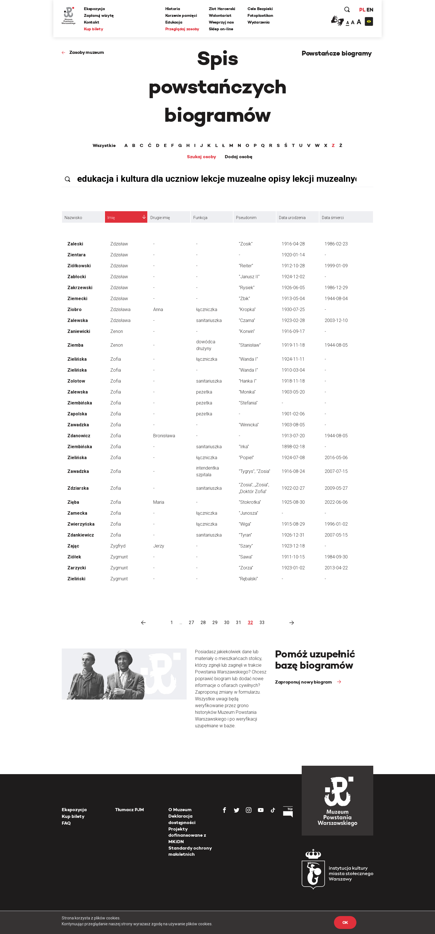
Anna (158, 309)
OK (345, 922)
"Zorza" (246, 567)
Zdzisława (120, 309)
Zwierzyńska (81, 524)
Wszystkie (104, 145)
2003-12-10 (336, 320)
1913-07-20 (293, 435)
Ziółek (74, 557)
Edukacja (173, 22)
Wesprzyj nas (221, 22)
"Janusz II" (249, 276)
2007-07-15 (336, 471)
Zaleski (75, 244)
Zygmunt (119, 557)
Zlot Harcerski (222, 8)
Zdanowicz (78, 435)
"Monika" (247, 392)
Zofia (115, 359)
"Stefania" (248, 403)
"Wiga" (245, 524)
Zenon (116, 331)
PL (362, 9)
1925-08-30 (293, 502)
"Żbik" (244, 298)
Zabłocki (76, 276)
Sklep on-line (221, 28)
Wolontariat (220, 15)
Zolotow (76, 381)
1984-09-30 (336, 557)
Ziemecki (77, 298)
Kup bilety (93, 28)
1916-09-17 (293, 331)
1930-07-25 (293, 309)
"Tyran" (245, 535)
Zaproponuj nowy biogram (304, 682)
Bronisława (164, 435)
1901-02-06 (293, 414)
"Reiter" (246, 265)
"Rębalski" (248, 578)
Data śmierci (333, 217)
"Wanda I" (248, 359)
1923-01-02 (293, 567)
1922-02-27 (293, 488)
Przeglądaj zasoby (182, 28)
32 (250, 622)
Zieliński (76, 578)
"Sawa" (246, 557)
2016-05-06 (336, 457)
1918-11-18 (293, 381)
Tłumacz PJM (129, 810)
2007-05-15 (336, 535)
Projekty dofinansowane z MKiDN (187, 835)
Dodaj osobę (238, 157)
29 (215, 622)
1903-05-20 (293, 392)
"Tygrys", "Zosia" (254, 471)
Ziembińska (79, 403)
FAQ (66, 823)
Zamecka (77, 513)
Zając (73, 546)
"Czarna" (247, 320)
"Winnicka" (249, 424)
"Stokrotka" (250, 502)
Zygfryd (117, 546)
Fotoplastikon (260, 15)
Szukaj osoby (201, 157)
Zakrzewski (79, 287)
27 (191, 622)
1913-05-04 (293, 298)
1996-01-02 (336, 524)
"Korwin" (247, 331)
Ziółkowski (79, 265)
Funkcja (200, 217)
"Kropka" (247, 309)
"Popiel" (246, 457)
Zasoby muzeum (86, 52)
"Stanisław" (250, 345)
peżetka (204, 392)
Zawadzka (78, 424)
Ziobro (74, 309)
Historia (172, 8)
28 (203, 622)
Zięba (73, 502)
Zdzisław (119, 244)
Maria (158, 502)
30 (226, 622)
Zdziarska (78, 488)
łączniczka (206, 309)
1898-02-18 (293, 446)
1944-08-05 (336, 345)
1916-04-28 (293, 244)
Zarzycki (76, 567)
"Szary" (246, 546)
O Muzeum (180, 810)
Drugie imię (160, 217)
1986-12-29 (336, 287)
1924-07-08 (293, 457)
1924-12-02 (293, 276)
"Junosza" (248, 513)
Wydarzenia (259, 22)
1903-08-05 (293, 424)
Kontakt (91, 22)
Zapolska (77, 414)
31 (238, 622)
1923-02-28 (293, 320)
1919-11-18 (293, 345)
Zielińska (77, 359)
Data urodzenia (292, 217)
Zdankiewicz (80, 535)
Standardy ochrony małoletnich (190, 851)
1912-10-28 (293, 265)
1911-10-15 (293, 557)
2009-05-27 (336, 488)
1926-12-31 (293, 535)
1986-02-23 (336, 244)
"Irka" (244, 446)
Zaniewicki (78, 331)
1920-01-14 (293, 254)
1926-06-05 (293, 287)
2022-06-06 (336, 502)
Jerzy (158, 546)
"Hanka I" (248, 381)
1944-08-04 (336, 298)
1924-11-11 (293, 359)
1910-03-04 (293, 370)
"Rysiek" (247, 287)
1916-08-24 (293, 471)
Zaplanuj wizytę (99, 15)
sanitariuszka (209, 320)
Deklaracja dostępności (182, 819)
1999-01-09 (336, 265)
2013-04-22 (336, 567)
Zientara (76, 254)
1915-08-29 (293, 524)
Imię (111, 217)
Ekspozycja (94, 8)
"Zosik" (246, 244)
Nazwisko (73, 217)
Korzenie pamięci (181, 15)
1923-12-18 (293, 546)
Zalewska (77, 320)
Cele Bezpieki (260, 8)
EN (370, 9)
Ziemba (75, 345)
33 (262, 622)
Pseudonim (246, 217)
